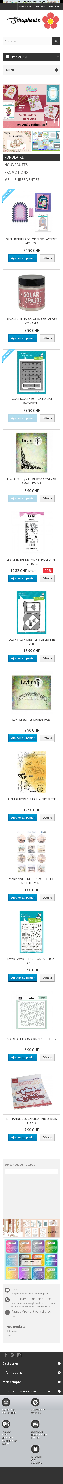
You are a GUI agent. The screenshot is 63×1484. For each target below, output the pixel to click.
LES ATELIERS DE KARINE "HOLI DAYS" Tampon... (31, 561)
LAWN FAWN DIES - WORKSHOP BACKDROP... (32, 401)
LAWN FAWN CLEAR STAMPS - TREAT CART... (31, 961)
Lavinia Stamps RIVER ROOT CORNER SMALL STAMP (31, 481)
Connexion (54, 6)
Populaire (14, 157)
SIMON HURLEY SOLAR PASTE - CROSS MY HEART (31, 321)
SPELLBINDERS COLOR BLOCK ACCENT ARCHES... (31, 241)
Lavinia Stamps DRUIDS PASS (31, 719)
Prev (46, 122)
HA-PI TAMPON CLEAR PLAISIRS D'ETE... (31, 799)
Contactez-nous (25, 6)
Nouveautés (16, 164)
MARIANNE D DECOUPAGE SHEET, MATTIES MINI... (31, 881)
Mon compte (12, 1382)
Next (54, 122)
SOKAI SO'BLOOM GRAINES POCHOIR (31, 1039)
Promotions (16, 172)
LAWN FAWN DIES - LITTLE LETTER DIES (31, 641)
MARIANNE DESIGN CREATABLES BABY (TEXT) (31, 1121)
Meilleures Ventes (21, 179)
